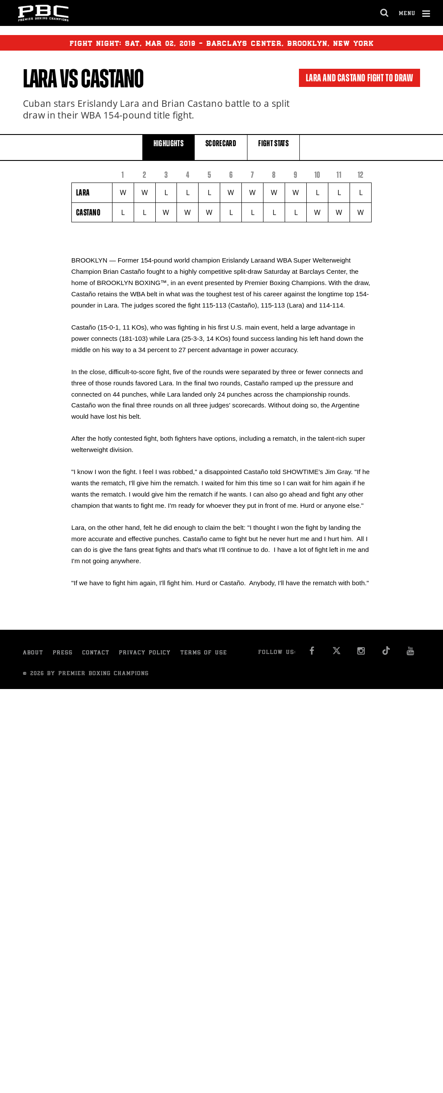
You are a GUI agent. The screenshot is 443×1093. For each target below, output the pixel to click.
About (33, 653)
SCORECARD (220, 146)
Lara (40, 79)
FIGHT (273, 146)
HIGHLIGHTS (169, 146)
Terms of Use (203, 653)
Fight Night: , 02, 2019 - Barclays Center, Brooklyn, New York (222, 43)
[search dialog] (384, 13)
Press (63, 653)
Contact (95, 653)
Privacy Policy (145, 653)
